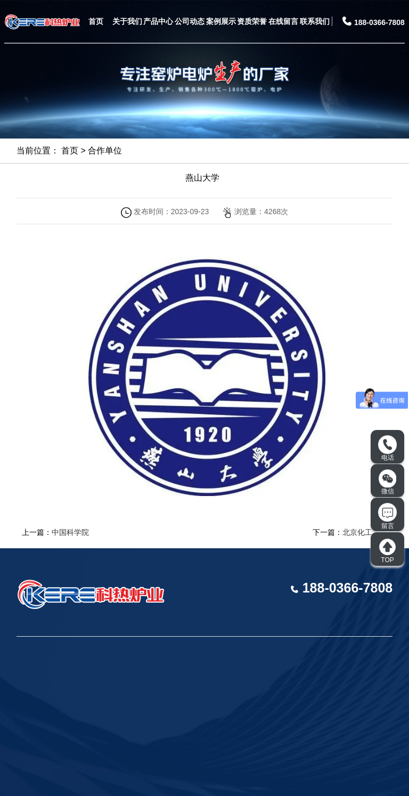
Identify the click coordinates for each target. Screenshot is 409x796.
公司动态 (189, 21)
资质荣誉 (252, 21)
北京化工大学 (364, 532)
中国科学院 (70, 532)
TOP (387, 551)
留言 (387, 516)
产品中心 (158, 21)
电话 (387, 448)
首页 (95, 21)
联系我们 (315, 21)
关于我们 (127, 21)
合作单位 (105, 150)
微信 (388, 482)
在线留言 (283, 21)
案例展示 (221, 21)
